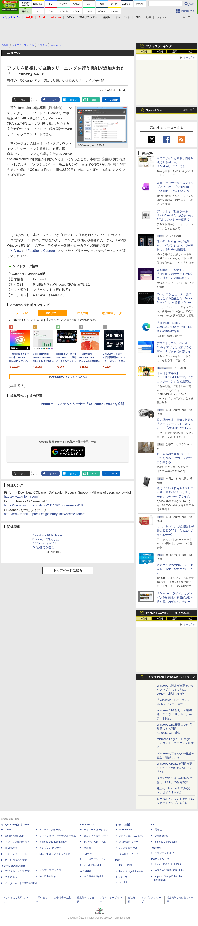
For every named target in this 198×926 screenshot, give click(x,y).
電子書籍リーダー (113, 313)
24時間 (159, 51)
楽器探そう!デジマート (96, 835)
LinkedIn (114, 100)
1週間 (174, 51)
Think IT (9, 829)
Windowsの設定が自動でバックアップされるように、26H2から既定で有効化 (175, 689)
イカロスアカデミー (130, 854)
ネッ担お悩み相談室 (16, 860)
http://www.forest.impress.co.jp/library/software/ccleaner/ (44, 514)
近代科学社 (86, 871)
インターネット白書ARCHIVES (22, 883)
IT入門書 (82, 313)
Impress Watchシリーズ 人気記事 (168, 613)
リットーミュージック (96, 829)
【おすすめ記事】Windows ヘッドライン (170, 677)
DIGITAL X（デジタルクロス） (56, 854)
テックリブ (121, 877)
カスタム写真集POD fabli (169, 870)
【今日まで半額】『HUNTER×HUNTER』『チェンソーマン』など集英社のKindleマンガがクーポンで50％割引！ (175, 381)
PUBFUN (156, 847)
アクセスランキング (159, 46)
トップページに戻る (67, 570)
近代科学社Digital (93, 876)
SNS (138, 17)
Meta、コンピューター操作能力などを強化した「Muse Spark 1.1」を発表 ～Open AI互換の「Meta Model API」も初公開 (175, 302)
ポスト (24, 100)
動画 (148, 17)
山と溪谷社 (86, 854)
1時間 (144, 51)
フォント (161, 17)
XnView (15, 250)
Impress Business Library (53, 841)
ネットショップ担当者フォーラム (57, 835)
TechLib (123, 882)
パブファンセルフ (164, 853)
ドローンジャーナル (16, 854)
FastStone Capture (41, 250)
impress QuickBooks (166, 841)
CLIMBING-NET (92, 865)
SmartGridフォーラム (51, 829)
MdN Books (125, 865)
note (94, 100)
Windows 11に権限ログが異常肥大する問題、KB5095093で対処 (174, 728)
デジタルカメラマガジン (18, 871)
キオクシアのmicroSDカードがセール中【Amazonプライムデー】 (175, 569)
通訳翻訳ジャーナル (130, 841)
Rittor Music (87, 824)
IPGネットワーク (160, 859)
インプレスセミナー (50, 847)
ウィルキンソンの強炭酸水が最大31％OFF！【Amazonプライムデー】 (175, 530)
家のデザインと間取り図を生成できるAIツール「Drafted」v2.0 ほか (175, 162)
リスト (35, 100)
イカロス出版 (122, 824)
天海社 (158, 829)
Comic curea (161, 835)
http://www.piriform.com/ (21, 496)
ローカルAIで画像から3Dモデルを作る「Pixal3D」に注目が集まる (174, 458)
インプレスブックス (50, 870)
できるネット (12, 877)
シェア (53, 100)
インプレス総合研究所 (17, 841)
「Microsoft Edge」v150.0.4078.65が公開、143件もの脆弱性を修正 (174, 327)
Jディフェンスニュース (132, 835)
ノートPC (22, 313)
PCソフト (52, 313)
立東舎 (87, 847)
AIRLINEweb (126, 829)
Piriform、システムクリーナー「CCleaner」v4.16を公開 (82, 404)
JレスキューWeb (128, 847)
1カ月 (189, 51)
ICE (153, 824)
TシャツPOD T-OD (95, 841)
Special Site (154, 110)
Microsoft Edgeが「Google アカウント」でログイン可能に (175, 743)
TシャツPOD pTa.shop (168, 864)
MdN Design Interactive (131, 871)
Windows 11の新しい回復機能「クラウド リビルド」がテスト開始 (174, 714)
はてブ (73, 100)
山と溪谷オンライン (95, 859)
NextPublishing (47, 876)
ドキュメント (122, 17)
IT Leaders (11, 847)
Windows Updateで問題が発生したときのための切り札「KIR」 (174, 767)
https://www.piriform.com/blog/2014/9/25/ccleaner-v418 (43, 505)
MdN (117, 860)
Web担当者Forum (14, 835)
